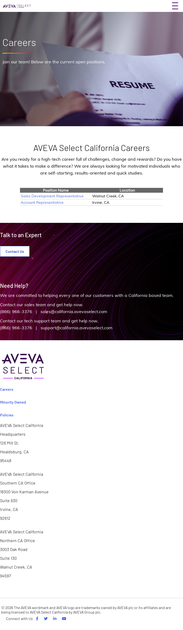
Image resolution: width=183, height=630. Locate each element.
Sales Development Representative (52, 196)
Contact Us (14, 251)
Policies (7, 415)
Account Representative (42, 202)
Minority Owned (13, 402)
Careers (6, 389)
